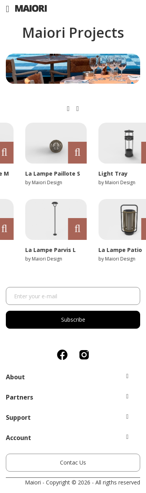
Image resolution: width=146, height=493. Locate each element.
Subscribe (73, 319)
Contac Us (73, 462)
